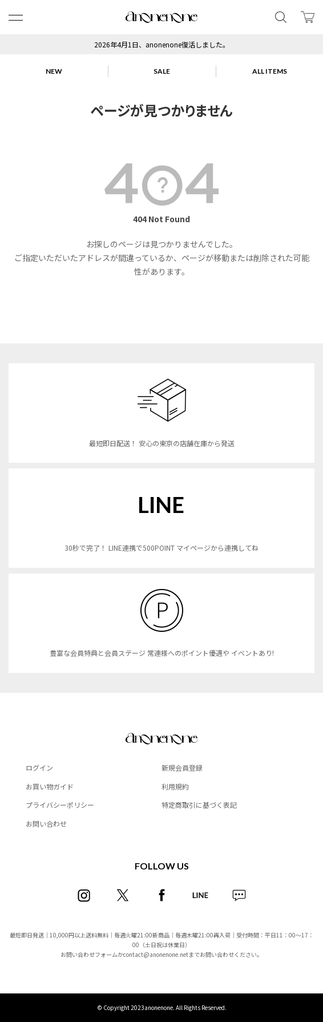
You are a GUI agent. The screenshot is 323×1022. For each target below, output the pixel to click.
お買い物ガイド (50, 786)
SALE (162, 71)
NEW (54, 71)
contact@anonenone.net (155, 954)
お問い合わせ (46, 823)
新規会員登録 (182, 767)
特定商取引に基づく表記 (199, 804)
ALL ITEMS (269, 71)
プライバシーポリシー (60, 804)
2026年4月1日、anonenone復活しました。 (161, 44)
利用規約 (175, 786)
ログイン (39, 767)
